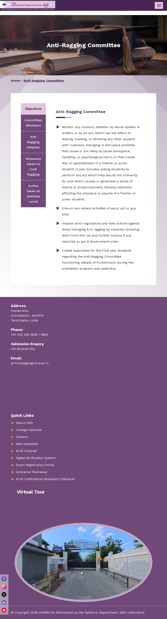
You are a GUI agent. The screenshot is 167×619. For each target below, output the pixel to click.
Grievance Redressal (31, 472)
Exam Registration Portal (35, 465)
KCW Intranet (26, 451)
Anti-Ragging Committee (44, 81)
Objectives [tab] (33, 109)
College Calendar (29, 430)
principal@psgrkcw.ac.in (29, 363)
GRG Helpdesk (27, 444)
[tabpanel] (96, 190)
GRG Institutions (131, 612)
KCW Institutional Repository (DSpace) (45, 479)
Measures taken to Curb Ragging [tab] (33, 166)
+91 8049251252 (23, 349)
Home (15, 81)
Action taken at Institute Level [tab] (33, 193)
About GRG (24, 423)
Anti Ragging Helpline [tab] (33, 142)
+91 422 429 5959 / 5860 (29, 335)
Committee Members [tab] (33, 122)
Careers (22, 437)
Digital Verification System (36, 458)
